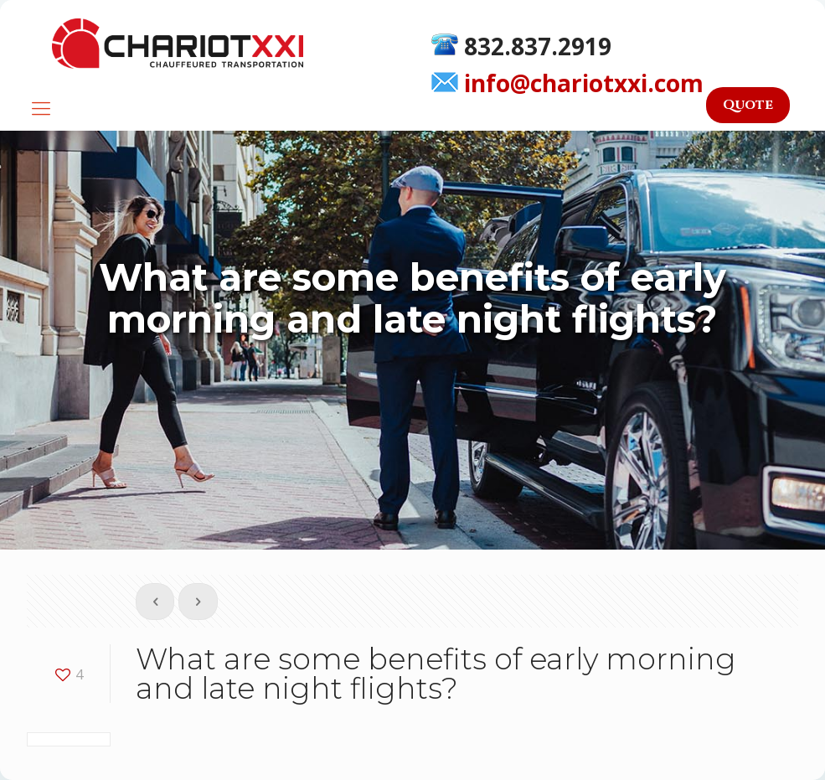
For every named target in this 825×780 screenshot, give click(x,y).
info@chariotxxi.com (567, 82)
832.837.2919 (521, 44)
